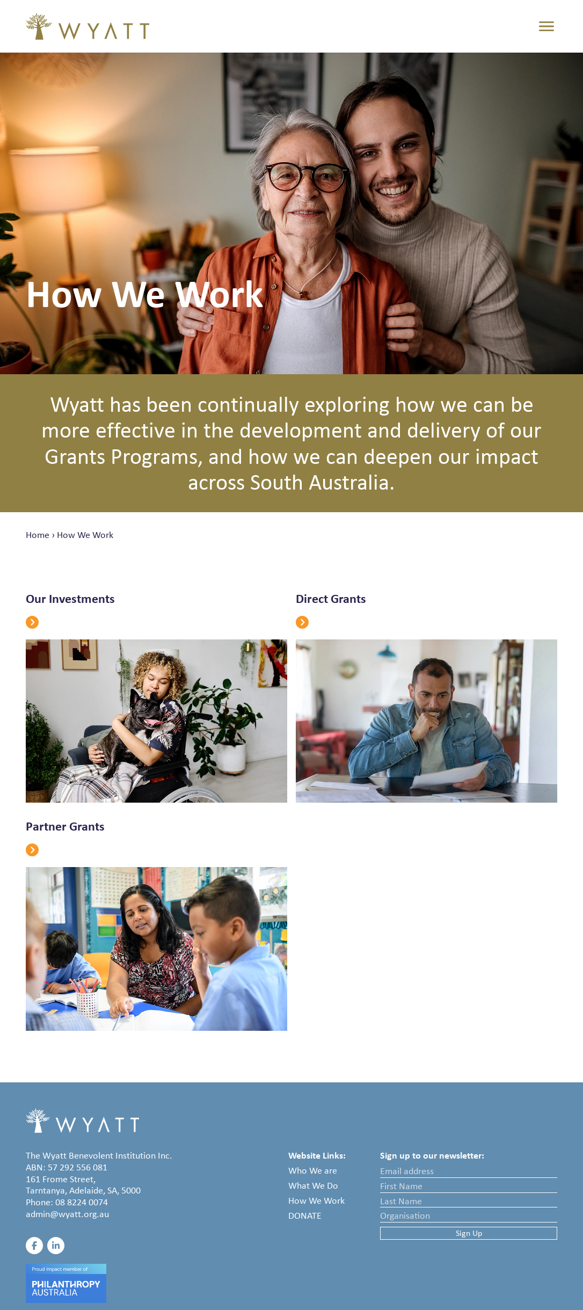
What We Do (313, 1185)
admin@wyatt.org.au (67, 1214)
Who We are (312, 1170)
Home (37, 535)
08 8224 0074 (81, 1202)
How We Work (85, 535)
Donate (305, 1215)
